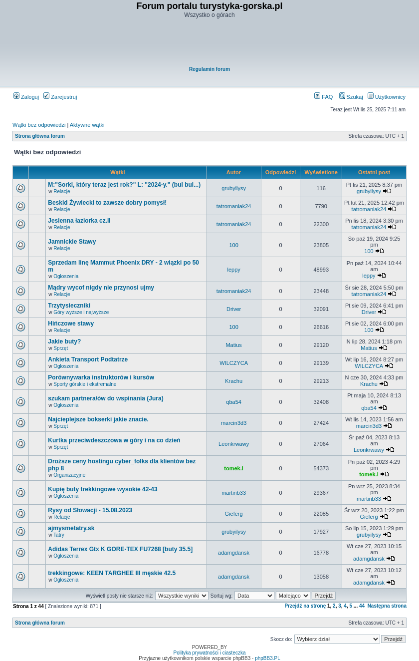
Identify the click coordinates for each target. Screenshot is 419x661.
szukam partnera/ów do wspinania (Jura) (105, 398)
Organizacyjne (69, 475)
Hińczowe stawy (71, 323)
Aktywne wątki (87, 125)
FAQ (323, 97)
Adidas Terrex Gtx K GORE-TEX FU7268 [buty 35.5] (120, 549)
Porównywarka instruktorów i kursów (101, 377)
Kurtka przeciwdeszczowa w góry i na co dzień (114, 440)
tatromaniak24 (233, 206)
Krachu (233, 381)
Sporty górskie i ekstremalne (84, 384)
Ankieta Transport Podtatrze (88, 359)
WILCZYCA (233, 363)
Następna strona (387, 606)
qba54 (233, 402)
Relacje (61, 191)
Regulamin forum (209, 69)
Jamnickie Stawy (72, 241)
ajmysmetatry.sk (71, 528)
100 (233, 245)
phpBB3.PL (267, 658)
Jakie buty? (64, 341)
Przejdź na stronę (305, 606)
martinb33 (233, 493)
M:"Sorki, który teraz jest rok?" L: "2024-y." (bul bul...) (124, 184)
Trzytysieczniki (69, 305)
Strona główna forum (40, 136)
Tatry (58, 535)
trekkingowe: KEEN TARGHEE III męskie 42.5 (112, 573)
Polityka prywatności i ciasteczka (209, 653)
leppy (233, 270)
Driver (233, 309)
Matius (233, 345)
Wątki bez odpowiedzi (38, 125)
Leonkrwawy (233, 444)
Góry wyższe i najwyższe (81, 312)
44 (362, 606)
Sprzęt (60, 348)
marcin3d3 (233, 423)
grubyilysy (233, 188)
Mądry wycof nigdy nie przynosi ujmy (101, 287)
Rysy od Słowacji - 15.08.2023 (90, 510)
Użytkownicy (387, 97)
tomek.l (233, 468)
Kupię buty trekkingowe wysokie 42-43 (102, 489)
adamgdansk (233, 553)
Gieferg (234, 514)
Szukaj (351, 97)
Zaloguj (26, 97)
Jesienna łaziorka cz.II (79, 220)
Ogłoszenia (65, 276)
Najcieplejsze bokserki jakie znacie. (98, 419)
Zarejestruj (60, 97)
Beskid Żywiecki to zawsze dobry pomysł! (107, 202)
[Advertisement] (210, 42)
